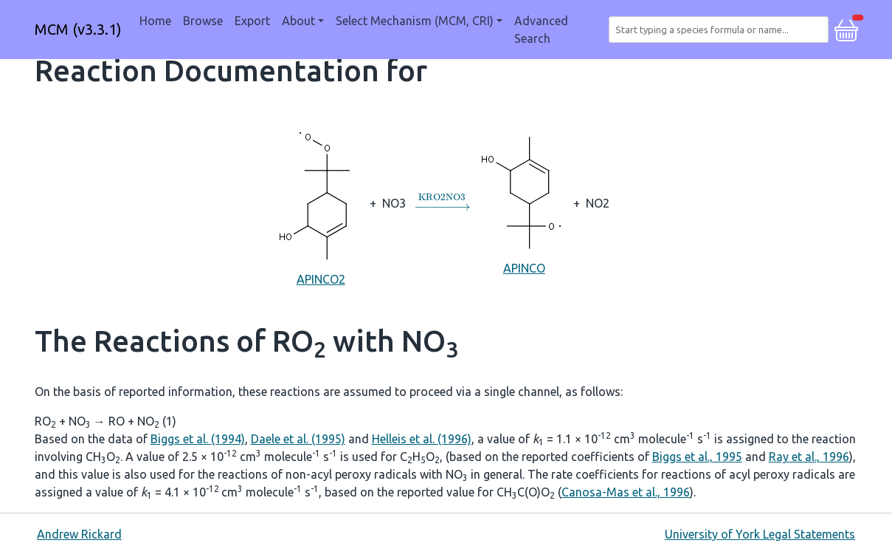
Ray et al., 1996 (809, 456)
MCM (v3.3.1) (78, 29)
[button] (846, 28)
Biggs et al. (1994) (198, 438)
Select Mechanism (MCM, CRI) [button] (415, 20)
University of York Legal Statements (760, 534)
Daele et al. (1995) (298, 438)
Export (252, 20)
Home (155, 20)
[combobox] (721, 29)
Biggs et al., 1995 (697, 456)
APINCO (523, 202)
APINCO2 (321, 202)
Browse (203, 20)
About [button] (298, 20)
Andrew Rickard (79, 534)
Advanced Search (541, 29)
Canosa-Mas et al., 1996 (625, 492)
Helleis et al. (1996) (421, 438)
